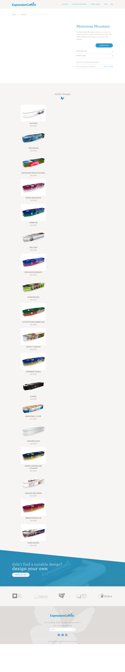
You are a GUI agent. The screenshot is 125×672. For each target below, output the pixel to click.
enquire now (104, 45)
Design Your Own (79, 4)
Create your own (21, 575)
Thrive (75, 641)
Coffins (23, 14)
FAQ (45, 622)
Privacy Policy (75, 622)
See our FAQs (108, 66)
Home (14, 14)
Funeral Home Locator (58, 622)
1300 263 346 (67, 626)
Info (106, 4)
